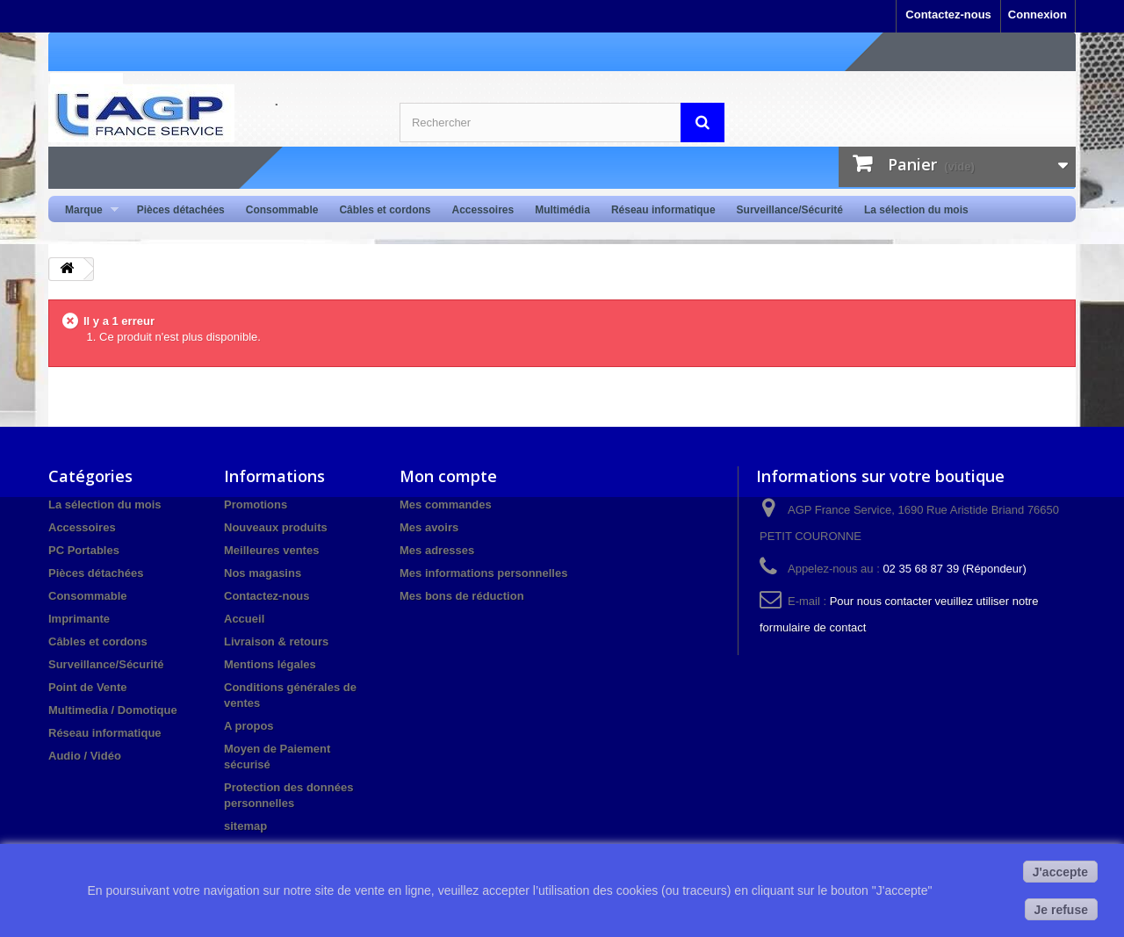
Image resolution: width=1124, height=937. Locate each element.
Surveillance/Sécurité (790, 210)
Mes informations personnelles (483, 573)
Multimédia (562, 210)
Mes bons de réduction (462, 595)
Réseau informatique (663, 210)
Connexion (1037, 14)
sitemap (245, 825)
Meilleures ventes (271, 550)
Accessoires (482, 210)
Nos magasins (262, 573)
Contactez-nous (948, 14)
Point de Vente (87, 687)
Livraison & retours (276, 641)
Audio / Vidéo (84, 755)
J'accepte (1060, 872)
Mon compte (448, 476)
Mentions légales (270, 664)
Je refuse (1061, 910)
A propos (249, 725)
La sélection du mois (916, 210)
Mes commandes (446, 504)
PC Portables (83, 550)
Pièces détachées (181, 210)
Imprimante (79, 618)
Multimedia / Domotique (112, 710)
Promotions (255, 504)
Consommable (282, 210)
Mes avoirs (429, 527)
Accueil (244, 618)
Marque (86, 210)
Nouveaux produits (276, 527)
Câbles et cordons (384, 210)
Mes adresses (437, 550)
